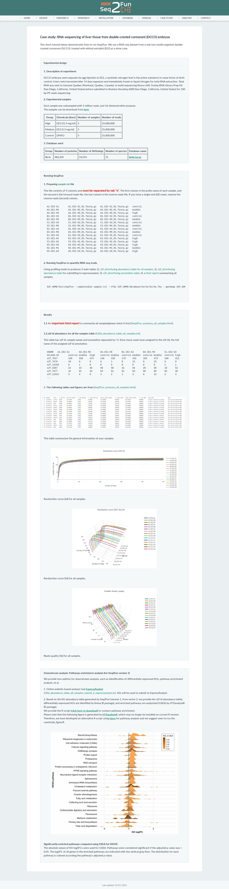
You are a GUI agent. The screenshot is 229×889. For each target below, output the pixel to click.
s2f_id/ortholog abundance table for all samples (126, 269)
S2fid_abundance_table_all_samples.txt (117, 333)
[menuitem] (24, 18)
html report (152, 272)
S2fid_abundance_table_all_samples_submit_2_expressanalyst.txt (80, 692)
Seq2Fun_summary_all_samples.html (152, 323)
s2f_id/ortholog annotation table (121, 272)
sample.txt (64, 184)
